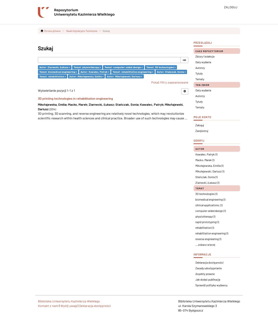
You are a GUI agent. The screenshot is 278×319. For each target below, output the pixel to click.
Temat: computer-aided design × (123, 67)
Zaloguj (199, 125)
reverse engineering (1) (208, 239)
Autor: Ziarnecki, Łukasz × (54, 67)
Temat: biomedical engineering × (58, 71)
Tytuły (199, 73)
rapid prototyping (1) (207, 222)
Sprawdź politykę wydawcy (211, 285)
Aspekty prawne (205, 273)
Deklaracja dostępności (209, 262)
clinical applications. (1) (209, 205)
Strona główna (52, 30)
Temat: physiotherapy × (87, 67)
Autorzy (200, 67)
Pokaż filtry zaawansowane (169, 82)
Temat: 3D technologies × (161, 67)
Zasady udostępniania (208, 268)
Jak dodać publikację (207, 279)
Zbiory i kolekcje (205, 56)
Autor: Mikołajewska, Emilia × (86, 76)
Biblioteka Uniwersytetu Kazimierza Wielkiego (69, 301)
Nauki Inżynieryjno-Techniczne (81, 30)
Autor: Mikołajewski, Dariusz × (124, 76)
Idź (184, 59)
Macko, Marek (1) (204, 160)
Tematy (199, 79)
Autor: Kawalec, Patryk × (94, 71)
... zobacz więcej (205, 244)
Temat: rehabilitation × (52, 76)
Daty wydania (203, 62)
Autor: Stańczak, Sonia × (171, 71)
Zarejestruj (201, 130)
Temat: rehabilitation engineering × (133, 71)
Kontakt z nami (48, 306)
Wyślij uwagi (68, 306)
